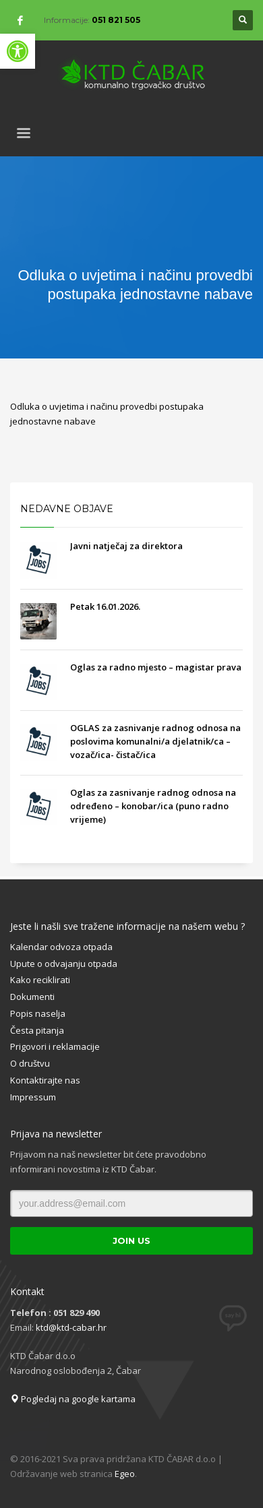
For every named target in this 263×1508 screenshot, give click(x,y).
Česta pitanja (37, 1030)
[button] (17, 51)
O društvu (30, 1063)
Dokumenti (32, 997)
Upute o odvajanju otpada (63, 963)
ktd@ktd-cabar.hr (71, 1327)
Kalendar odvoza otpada (61, 947)
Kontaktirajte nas (45, 1080)
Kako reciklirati (40, 980)
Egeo (125, 1474)
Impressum (33, 1097)
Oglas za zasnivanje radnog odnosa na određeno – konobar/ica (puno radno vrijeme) (153, 805)
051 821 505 (116, 20)
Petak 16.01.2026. (105, 606)
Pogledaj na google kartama (73, 1399)
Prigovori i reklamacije (55, 1046)
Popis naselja (37, 1013)
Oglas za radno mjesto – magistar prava (155, 667)
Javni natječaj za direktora (126, 546)
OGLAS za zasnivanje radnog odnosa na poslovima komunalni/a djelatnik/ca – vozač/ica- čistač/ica (155, 741)
